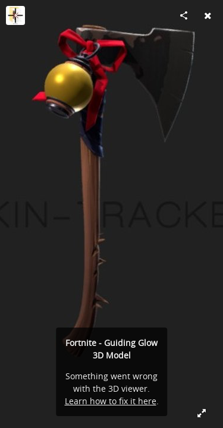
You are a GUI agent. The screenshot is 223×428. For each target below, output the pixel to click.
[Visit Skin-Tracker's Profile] (15, 15)
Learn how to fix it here (110, 401)
